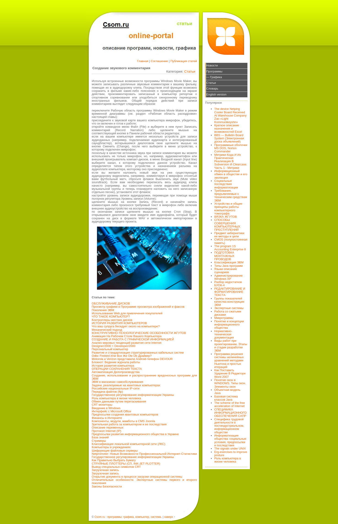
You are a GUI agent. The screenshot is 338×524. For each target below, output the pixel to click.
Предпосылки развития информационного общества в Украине (135, 434)
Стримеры (99, 440)
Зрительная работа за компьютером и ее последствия (129, 424)
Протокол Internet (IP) (106, 431)
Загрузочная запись (105, 470)
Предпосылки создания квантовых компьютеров (125, 414)
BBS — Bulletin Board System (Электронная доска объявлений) (229, 138)
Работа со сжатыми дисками (227, 313)
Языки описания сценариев (225, 270)
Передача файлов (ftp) (107, 391)
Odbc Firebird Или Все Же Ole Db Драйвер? (122, 355)
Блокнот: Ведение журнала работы (116, 362)
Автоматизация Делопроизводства (115, 372)
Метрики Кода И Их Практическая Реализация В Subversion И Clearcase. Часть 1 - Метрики (230, 161)
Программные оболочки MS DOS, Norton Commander (230, 148)
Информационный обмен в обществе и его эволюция (230, 174)
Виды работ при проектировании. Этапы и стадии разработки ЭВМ (230, 345)
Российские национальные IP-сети (115, 388)
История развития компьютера (113, 365)
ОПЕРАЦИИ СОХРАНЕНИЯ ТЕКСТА (117, 369)
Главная (142, 61)
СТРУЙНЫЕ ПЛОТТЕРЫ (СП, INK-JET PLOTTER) (126, 463)
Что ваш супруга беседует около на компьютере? (126, 326)
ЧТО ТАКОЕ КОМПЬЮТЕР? (111, 316)
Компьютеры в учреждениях (111, 447)
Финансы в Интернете (107, 418)
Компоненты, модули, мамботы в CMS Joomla (123, 421)
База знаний (100, 437)
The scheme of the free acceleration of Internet (229, 404)
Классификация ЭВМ (229, 262)
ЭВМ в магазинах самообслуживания (117, 382)
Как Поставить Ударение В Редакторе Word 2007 (230, 373)
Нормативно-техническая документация (224, 334)
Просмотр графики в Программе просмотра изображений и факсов (138, 306)
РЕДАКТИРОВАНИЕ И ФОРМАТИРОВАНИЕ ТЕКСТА (229, 292)
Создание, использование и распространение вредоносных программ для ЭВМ (144, 377)
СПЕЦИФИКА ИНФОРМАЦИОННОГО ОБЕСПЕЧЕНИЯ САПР (230, 413)
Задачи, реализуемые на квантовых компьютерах (126, 385)
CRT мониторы (102, 404)
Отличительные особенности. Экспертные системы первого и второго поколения (144, 481)
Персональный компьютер (110, 349)
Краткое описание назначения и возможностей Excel (228, 129)
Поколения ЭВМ (103, 310)
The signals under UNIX (230, 448)
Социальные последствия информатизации (226, 184)
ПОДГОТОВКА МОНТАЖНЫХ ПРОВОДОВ (224, 256)
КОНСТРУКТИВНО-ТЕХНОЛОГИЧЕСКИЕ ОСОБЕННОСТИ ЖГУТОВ (139, 333)
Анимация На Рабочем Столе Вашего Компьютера (126, 336)
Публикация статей (183, 61)
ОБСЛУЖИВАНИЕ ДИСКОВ (111, 303)
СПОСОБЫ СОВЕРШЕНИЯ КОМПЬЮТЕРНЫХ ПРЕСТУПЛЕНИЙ (227, 224)
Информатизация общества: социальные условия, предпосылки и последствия (230, 440)
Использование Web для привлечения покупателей (127, 313)
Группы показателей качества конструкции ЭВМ (229, 302)
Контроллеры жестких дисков (112, 320)
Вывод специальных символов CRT (116, 466)
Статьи (189, 71)
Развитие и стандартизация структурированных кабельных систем (138, 352)
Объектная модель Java (227, 391)
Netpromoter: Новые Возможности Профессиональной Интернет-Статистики (144, 453)
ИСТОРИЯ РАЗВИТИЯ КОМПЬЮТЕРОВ (119, 323)
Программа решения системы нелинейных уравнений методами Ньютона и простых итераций (229, 360)
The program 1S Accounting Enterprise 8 (230, 247)
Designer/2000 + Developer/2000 (113, 346)
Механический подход (107, 329)
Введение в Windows (106, 408)
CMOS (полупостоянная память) (230, 241)
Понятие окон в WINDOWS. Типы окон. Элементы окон (230, 383)
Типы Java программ (228, 265)
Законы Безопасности (107, 486)
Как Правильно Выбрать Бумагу (114, 460)
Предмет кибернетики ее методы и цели (229, 234)
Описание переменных (107, 427)
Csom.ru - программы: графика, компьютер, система (127, 517)
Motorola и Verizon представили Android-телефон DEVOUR (132, 359)
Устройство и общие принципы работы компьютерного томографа (228, 208)
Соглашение (159, 61)
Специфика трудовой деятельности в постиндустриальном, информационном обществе (229, 426)
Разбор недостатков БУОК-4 (228, 283)
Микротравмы (223, 318)
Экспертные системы (229, 308)
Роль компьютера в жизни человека (116, 398)
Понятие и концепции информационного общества (229, 325)
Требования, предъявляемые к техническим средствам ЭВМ (230, 195)
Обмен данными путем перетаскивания (119, 401)
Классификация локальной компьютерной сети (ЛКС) (128, 444)
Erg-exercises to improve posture (230, 453)
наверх (168, 517)
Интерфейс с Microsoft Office (111, 411)
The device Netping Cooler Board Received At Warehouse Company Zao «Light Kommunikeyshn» (230, 115)
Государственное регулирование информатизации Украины (133, 395)
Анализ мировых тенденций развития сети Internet (126, 342)
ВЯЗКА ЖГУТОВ (225, 216)
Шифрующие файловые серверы (115, 450)
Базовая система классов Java (226, 398)
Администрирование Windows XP (228, 277)
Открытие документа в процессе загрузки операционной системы (137, 476)
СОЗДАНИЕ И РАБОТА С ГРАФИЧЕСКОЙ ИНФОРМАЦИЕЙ (133, 339)
